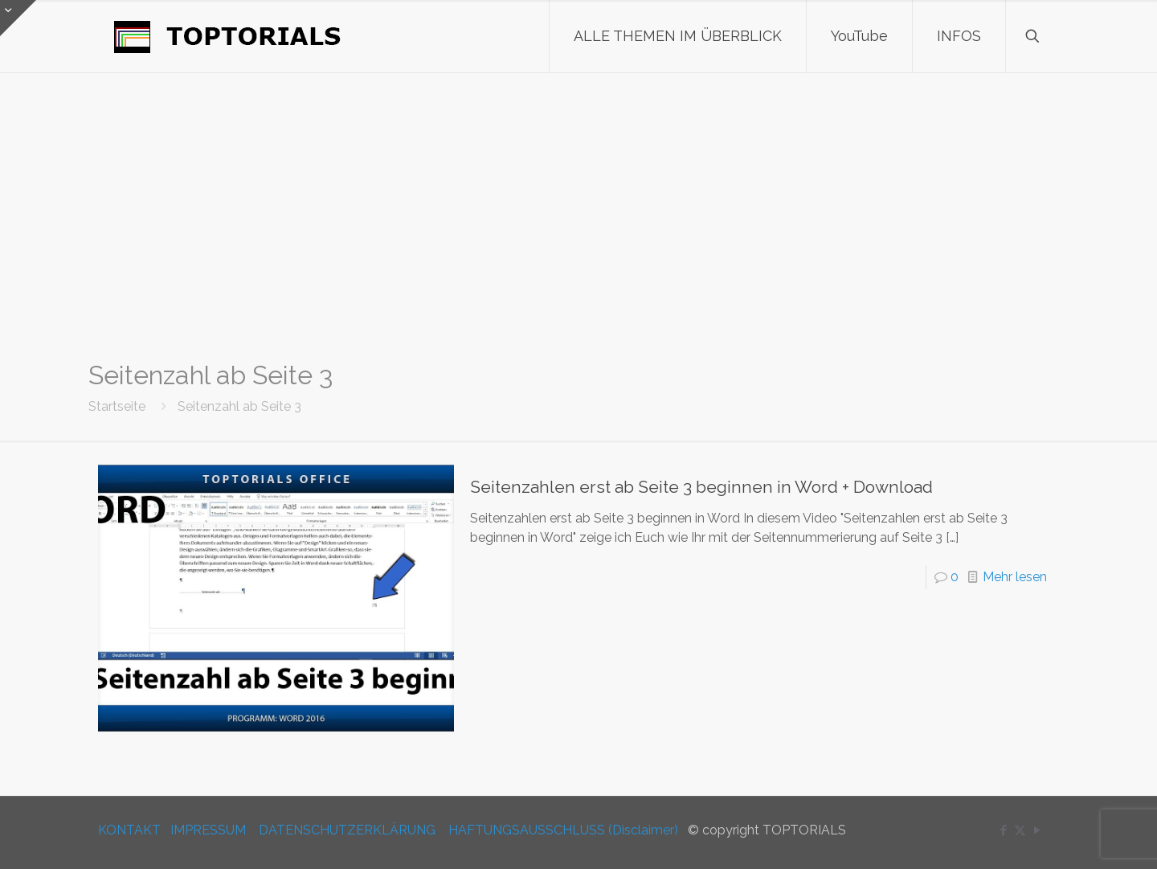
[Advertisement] (578, 217)
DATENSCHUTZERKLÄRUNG (347, 830)
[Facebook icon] (1003, 830)
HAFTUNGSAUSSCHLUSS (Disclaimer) (563, 830)
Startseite (116, 406)
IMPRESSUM (208, 830)
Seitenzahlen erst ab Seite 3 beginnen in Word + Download (701, 487)
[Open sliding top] (18, 18)
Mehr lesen (1015, 576)
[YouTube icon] (1037, 830)
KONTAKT (129, 830)
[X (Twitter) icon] (1020, 830)
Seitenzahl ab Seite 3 (239, 406)
